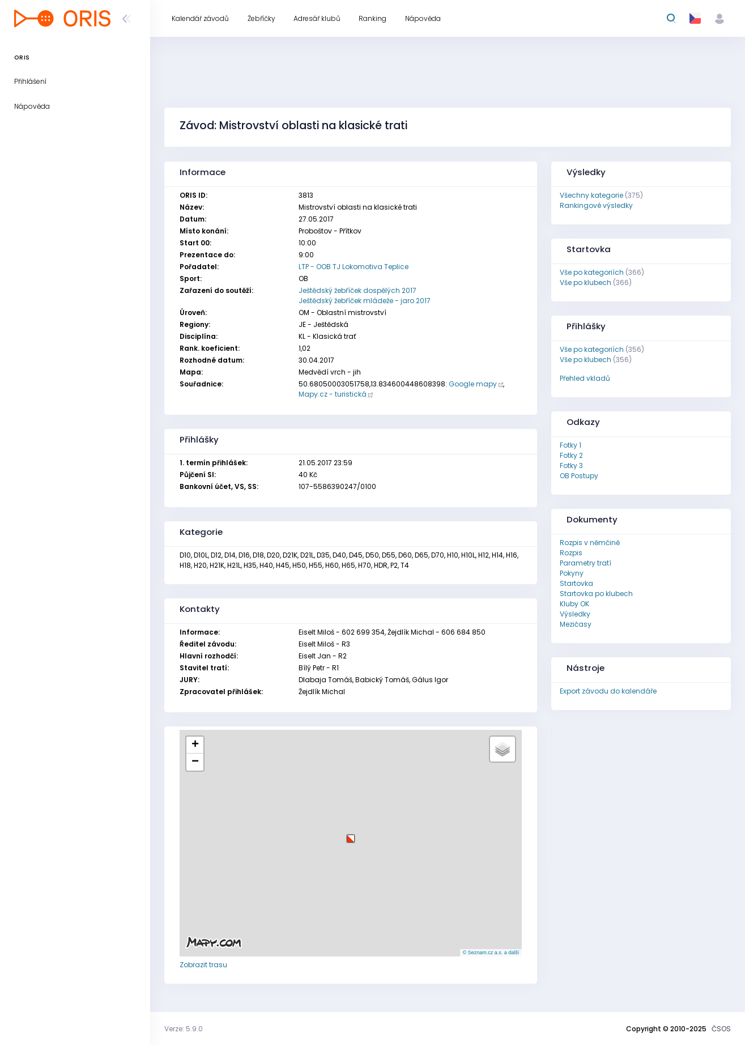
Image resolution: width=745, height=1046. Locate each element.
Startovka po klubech (596, 593)
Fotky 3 (571, 465)
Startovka (576, 583)
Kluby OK (574, 604)
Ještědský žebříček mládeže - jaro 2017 (365, 300)
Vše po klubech (585, 282)
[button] (350, 834)
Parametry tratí (585, 563)
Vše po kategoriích (592, 272)
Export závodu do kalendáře (608, 691)
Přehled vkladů (585, 378)
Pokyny (572, 573)
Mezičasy (575, 624)
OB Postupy (579, 476)
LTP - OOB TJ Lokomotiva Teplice (353, 266)
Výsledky (575, 614)
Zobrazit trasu (203, 965)
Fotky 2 (571, 455)
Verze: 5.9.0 (183, 1029)
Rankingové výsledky (596, 205)
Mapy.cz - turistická (333, 394)
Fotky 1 (570, 445)
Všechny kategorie (591, 195)
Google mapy (473, 384)
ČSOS (721, 1029)
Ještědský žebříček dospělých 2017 (357, 290)
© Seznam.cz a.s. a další (491, 952)
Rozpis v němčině (590, 542)
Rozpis (571, 553)
